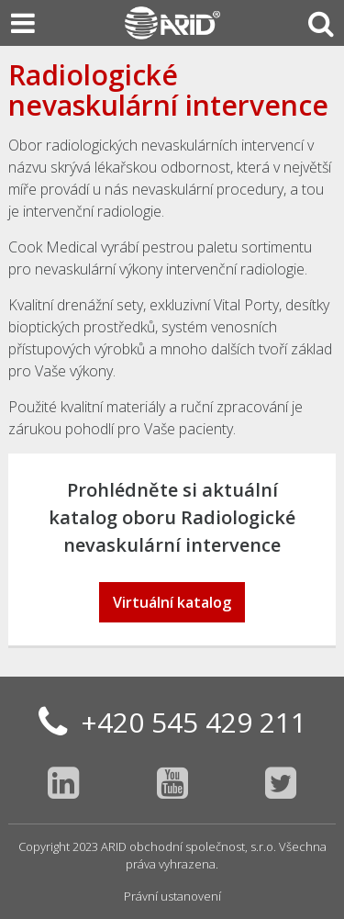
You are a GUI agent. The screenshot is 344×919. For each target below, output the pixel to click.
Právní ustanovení (172, 896)
